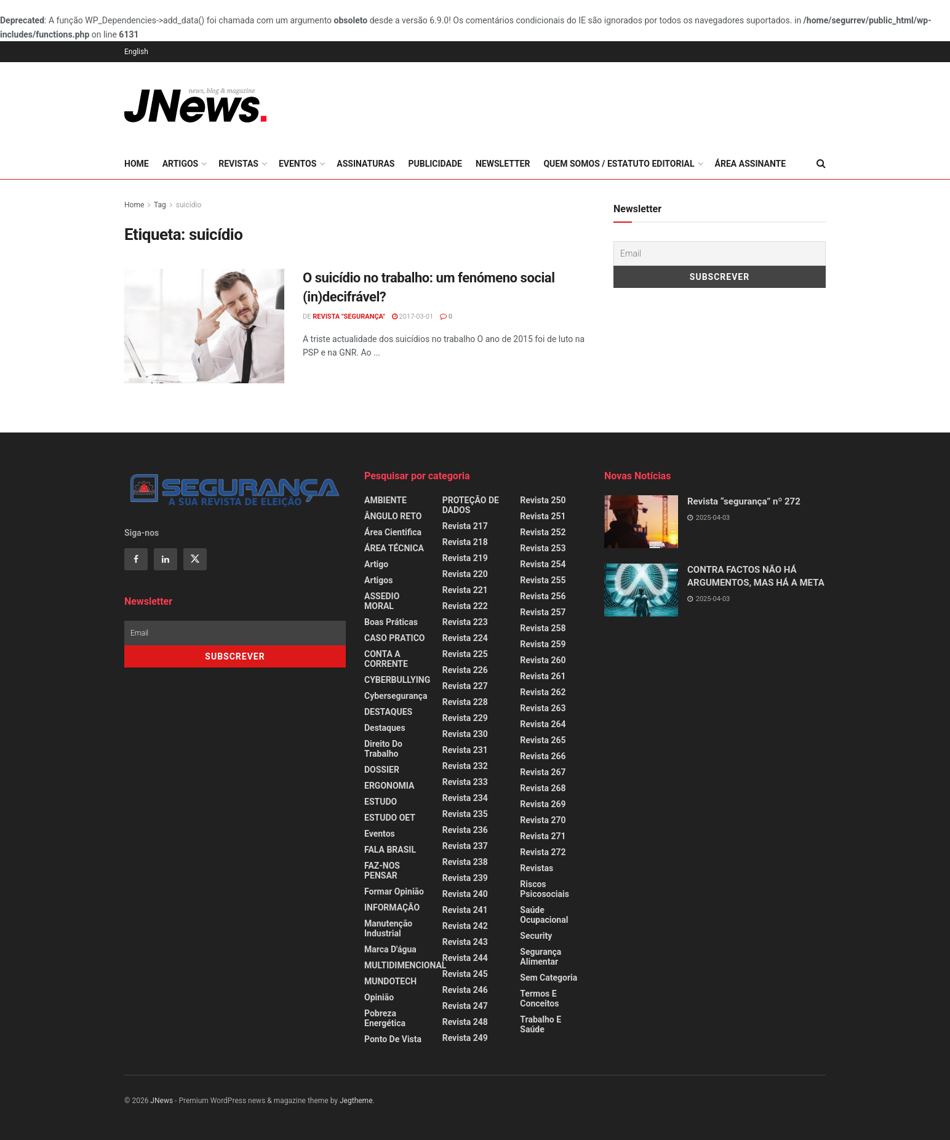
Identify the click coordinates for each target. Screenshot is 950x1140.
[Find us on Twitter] (195, 559)
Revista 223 (465, 622)
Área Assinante (750, 164)
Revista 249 (465, 1038)
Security (536, 936)
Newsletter (503, 164)
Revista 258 (542, 628)
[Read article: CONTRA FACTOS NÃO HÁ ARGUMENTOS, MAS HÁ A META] (641, 590)
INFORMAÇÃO (392, 907)
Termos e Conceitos (539, 998)
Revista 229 (465, 718)
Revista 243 (465, 942)
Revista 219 (465, 558)
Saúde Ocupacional (544, 915)
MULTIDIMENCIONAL (405, 965)
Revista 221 (465, 590)
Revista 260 (542, 660)
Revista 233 (465, 782)
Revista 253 (542, 548)
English (136, 51)
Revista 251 (542, 516)
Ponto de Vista (392, 1039)
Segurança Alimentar (540, 957)
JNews (161, 1100)
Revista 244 (465, 958)
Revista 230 (465, 734)
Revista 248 (465, 1022)
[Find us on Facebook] (136, 559)
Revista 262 (542, 692)
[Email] (719, 253)
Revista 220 (465, 574)
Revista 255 (542, 580)
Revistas (238, 164)
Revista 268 (542, 788)
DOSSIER (381, 770)
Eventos (297, 164)
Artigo (376, 564)
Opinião (379, 997)
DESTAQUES (388, 712)
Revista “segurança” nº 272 (743, 501)
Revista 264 (542, 724)
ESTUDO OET (389, 818)
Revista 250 (542, 500)
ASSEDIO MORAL (381, 601)
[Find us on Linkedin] (165, 559)
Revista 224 (465, 638)
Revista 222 (465, 606)
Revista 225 (465, 654)
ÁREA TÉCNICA (394, 548)
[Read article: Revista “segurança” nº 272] (641, 521)
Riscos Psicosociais (544, 889)
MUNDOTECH (390, 981)
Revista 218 (465, 542)
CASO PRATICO (394, 638)
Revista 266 (542, 756)
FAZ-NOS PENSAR (382, 870)
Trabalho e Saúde (540, 1024)
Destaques (384, 728)
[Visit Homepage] (195, 105)
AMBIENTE (385, 500)
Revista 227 (465, 686)
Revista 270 (542, 820)
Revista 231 (465, 750)
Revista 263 (542, 708)
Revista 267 (542, 772)
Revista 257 (542, 612)
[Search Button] (821, 163)
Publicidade (434, 164)
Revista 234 (465, 798)
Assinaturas (365, 164)
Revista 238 (465, 862)
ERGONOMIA (389, 786)
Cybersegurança (395, 696)
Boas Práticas (391, 622)
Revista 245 (465, 974)
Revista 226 (465, 670)
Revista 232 (465, 766)
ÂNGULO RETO (392, 516)
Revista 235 (465, 814)
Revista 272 (542, 852)
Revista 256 (542, 596)
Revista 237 (465, 846)
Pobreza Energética (384, 1018)
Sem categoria (548, 978)
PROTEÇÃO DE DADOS (470, 505)
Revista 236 (465, 830)
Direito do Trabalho (383, 749)
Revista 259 (542, 644)
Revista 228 (465, 702)
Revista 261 (542, 676)
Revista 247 (465, 1006)
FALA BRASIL (390, 850)
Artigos (180, 164)
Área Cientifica (392, 532)
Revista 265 (542, 740)
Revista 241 (465, 910)
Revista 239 (465, 878)
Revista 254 (542, 564)
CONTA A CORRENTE (386, 659)
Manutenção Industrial (388, 928)
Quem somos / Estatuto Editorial (618, 164)
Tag (160, 205)
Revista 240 (465, 894)
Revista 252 (542, 532)
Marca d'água (390, 949)
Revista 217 (465, 526)
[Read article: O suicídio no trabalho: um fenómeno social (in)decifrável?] (204, 326)
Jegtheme (356, 1100)
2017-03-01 (412, 317)
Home (136, 164)
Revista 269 (542, 804)
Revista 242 (465, 926)
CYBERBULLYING (397, 680)
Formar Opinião (394, 891)
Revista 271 (542, 836)
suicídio (189, 205)
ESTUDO (380, 802)
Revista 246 (465, 990)
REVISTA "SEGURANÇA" (349, 317)
